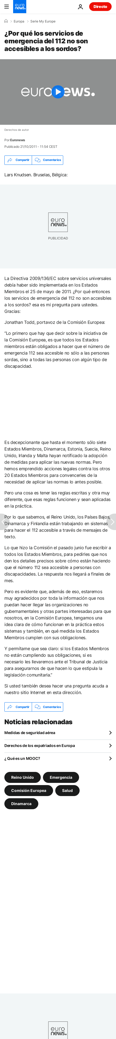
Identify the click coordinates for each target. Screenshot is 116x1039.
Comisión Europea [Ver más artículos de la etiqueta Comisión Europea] (28, 790)
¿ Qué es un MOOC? (22, 758)
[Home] (6, 21)
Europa (19, 21)
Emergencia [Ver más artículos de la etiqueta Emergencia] (61, 777)
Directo (100, 6)
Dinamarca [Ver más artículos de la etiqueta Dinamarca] (21, 803)
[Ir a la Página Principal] (19, 6)
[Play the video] (58, 92)
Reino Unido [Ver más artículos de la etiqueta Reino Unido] (22, 777)
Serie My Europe (43, 21)
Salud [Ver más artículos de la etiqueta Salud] (67, 790)
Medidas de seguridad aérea (29, 732)
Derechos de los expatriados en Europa (39, 745)
